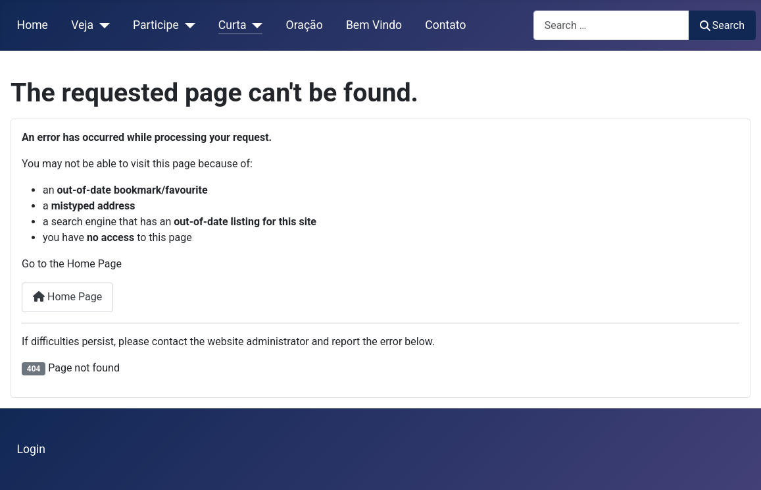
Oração (304, 25)
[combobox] (611, 25)
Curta (232, 25)
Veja (82, 25)
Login (31, 449)
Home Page (67, 296)
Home (32, 25)
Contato (445, 25)
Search (722, 25)
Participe (156, 25)
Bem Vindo (374, 25)
